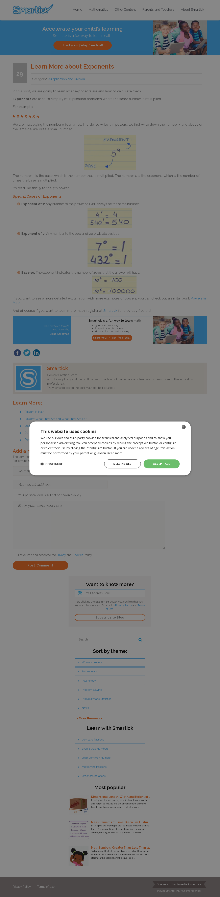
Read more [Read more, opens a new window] (115, 453)
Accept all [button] (162, 464)
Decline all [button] (122, 464)
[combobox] (184, 427)
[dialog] (110, 448)
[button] (52, 464)
